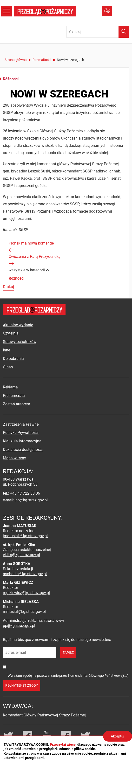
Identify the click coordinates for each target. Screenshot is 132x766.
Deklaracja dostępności (23, 449)
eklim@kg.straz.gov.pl (21, 554)
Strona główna (16, 60)
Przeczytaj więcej (63, 744)
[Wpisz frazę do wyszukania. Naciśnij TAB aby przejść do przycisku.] (97, 32)
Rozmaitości (42, 60)
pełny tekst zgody (21, 685)
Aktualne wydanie (18, 325)
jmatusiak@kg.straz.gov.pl (25, 536)
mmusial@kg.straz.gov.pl (24, 611)
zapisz (68, 652)
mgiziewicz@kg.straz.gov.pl (26, 592)
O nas (8, 367)
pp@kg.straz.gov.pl (31, 500)
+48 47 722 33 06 (25, 493)
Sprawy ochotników (19, 341)
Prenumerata (14, 395)
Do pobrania (13, 358)
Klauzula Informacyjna (22, 441)
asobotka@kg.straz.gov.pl (25, 574)
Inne (6, 350)
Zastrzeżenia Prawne (21, 424)
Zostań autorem (16, 404)
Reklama (10, 387)
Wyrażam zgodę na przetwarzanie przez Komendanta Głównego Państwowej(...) (68, 675)
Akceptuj (117, 736)
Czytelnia (11, 333)
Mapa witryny (14, 458)
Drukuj (8, 286)
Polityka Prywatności (21, 432)
